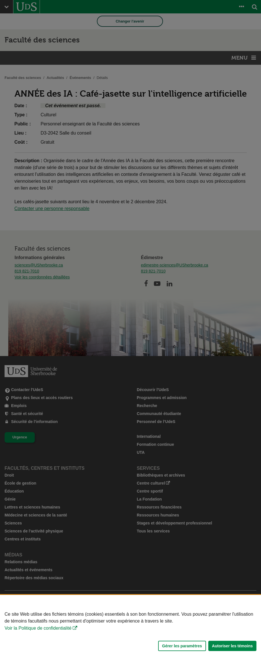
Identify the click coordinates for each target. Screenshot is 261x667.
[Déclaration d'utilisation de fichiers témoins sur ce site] (130, 631)
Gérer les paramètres (182, 646)
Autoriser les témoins (232, 646)
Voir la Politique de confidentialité (38, 628)
